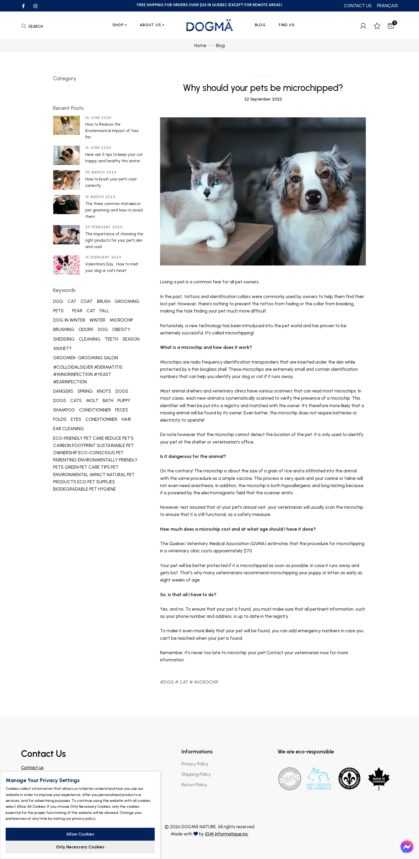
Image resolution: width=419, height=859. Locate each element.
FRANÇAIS (387, 5)
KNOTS (104, 391)
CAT (72, 301)
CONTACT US (358, 5)
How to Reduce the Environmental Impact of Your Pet (112, 131)
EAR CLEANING (68, 428)
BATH (108, 400)
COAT (87, 301)
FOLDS (60, 419)
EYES (76, 419)
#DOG (167, 682)
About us (150, 25)
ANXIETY (62, 348)
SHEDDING (64, 339)
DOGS (121, 391)
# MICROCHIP (203, 682)
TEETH (111, 339)
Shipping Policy (196, 774)
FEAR (77, 310)
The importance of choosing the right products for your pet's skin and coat (114, 240)
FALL (104, 310)
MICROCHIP (121, 320)
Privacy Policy (194, 763)
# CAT (181, 682)
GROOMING (127, 301)
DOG (58, 301)
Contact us (32, 767)
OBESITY (121, 329)
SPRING (85, 391)
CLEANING (89, 339)
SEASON (130, 339)
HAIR (126, 419)
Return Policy (194, 784)
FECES (121, 410)
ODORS (86, 329)
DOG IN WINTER (69, 320)
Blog (260, 25)
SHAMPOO (64, 410)
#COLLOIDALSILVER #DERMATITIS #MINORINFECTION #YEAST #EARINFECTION (87, 374)
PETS (58, 310)
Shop (118, 25)
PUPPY (124, 400)
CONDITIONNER (95, 410)
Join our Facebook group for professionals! (63, 782)
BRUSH (103, 301)
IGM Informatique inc (226, 834)
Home (200, 45)
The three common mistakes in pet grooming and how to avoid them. (114, 210)
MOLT (92, 400)
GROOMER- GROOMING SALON (85, 357)
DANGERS (63, 391)
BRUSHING (63, 329)
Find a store (37, 793)
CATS (76, 400)
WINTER (97, 320)
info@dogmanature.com (46, 774)
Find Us (287, 25)
